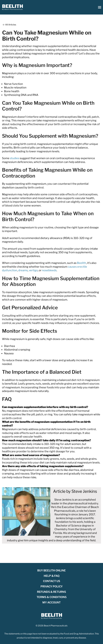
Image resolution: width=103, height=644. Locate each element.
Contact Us (51, 581)
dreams (23, 270)
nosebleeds (49, 270)
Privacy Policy (52, 586)
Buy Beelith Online (51, 570)
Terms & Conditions (52, 597)
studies (14, 158)
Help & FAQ (51, 575)
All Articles (9, 24)
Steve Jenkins (84, 491)
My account (51, 602)
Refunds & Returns (51, 591)
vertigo (33, 270)
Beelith (81, 263)
